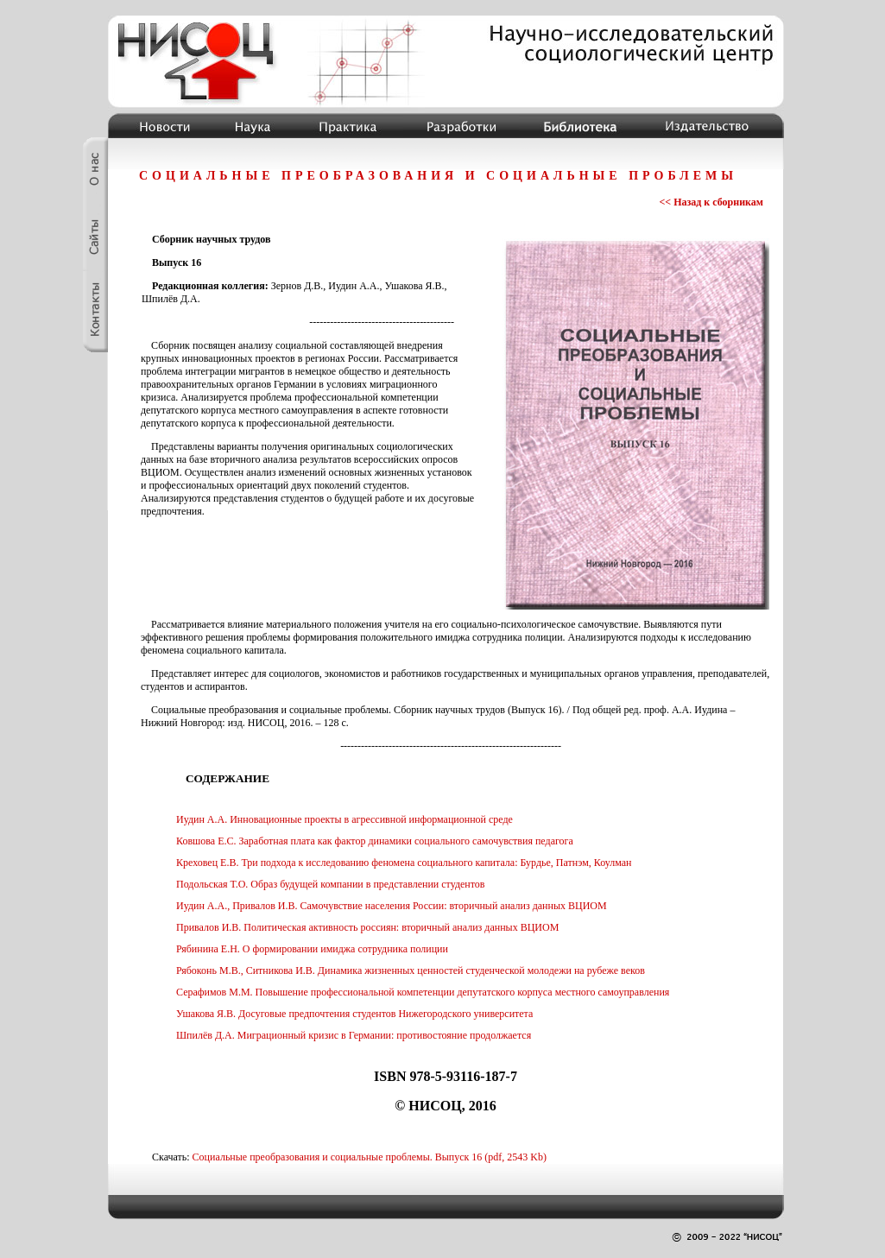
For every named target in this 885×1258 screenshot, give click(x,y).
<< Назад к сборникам (711, 202)
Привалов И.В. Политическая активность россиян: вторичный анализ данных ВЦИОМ (367, 927)
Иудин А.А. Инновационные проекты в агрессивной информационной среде (344, 819)
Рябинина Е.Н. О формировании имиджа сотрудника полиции (312, 949)
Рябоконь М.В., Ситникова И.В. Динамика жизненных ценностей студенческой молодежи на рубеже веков (410, 970)
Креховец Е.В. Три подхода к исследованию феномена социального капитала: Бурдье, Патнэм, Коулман (404, 863)
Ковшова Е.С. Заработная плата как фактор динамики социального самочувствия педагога (374, 841)
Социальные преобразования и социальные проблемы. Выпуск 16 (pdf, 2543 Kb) (370, 1157)
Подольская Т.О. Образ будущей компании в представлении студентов (330, 884)
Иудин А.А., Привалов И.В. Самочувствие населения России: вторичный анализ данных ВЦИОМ (391, 906)
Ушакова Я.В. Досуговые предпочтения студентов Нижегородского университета (354, 1014)
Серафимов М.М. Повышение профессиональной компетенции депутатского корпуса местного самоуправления (422, 992)
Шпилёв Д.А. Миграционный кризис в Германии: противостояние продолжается (353, 1035)
